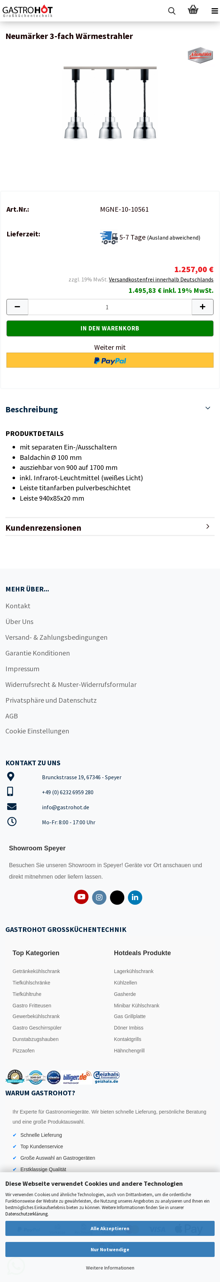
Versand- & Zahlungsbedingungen (56, 637)
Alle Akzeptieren (110, 1228)
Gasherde (125, 994)
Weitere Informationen (110, 1267)
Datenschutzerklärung (26, 1214)
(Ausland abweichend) (173, 237)
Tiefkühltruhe (27, 994)
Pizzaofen (23, 1050)
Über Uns (19, 621)
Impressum (22, 668)
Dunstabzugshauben (35, 1039)
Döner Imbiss (128, 1028)
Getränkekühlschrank (36, 971)
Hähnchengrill (129, 1050)
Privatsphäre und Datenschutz (51, 700)
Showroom (82, 865)
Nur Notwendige (110, 1249)
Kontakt (17, 605)
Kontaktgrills (127, 1039)
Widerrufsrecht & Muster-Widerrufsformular (71, 684)
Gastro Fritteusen (32, 1005)
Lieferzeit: (23, 233)
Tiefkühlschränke (31, 983)
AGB (11, 715)
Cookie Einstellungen (37, 730)
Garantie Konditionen (37, 652)
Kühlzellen (125, 983)
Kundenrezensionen (43, 527)
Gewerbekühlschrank (36, 1016)
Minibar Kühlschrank (136, 1005)
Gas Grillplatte (130, 1016)
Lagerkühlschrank (134, 971)
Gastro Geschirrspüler (37, 1028)
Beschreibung (31, 409)
